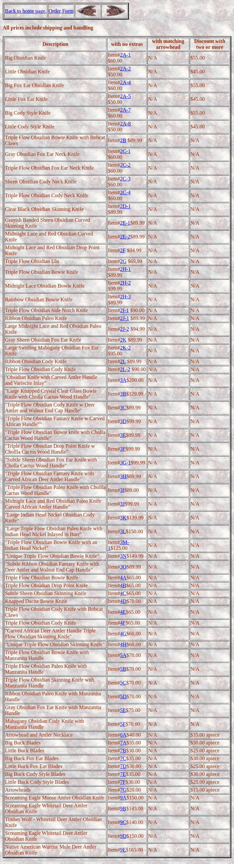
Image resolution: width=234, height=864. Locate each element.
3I (122, 490)
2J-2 (124, 329)
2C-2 (125, 165)
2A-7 (125, 110)
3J (122, 504)
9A (123, 797)
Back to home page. (26, 11)
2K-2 (125, 347)
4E (123, 612)
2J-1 (124, 318)
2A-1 (125, 55)
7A (123, 742)
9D (123, 836)
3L (123, 531)
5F (123, 724)
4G (123, 633)
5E (123, 710)
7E (123, 774)
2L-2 (125, 369)
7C (123, 758)
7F (123, 782)
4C (123, 593)
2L (123, 361)
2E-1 (125, 223)
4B (123, 585)
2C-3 (125, 178)
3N (123, 556)
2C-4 (125, 192)
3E (123, 435)
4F (123, 623)
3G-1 (125, 462)
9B (123, 808)
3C (123, 407)
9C (123, 822)
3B (123, 394)
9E (123, 850)
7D (123, 766)
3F (123, 449)
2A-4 (125, 82)
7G (123, 790)
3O (123, 567)
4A (123, 577)
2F (123, 250)
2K (123, 340)
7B (123, 750)
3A (123, 380)
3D (123, 421)
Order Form (61, 11)
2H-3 (125, 296)
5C (123, 683)
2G (123, 261)
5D (123, 696)
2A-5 (125, 96)
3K (123, 517)
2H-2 (125, 283)
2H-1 (125, 269)
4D (123, 601)
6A (123, 735)
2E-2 (125, 236)
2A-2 (125, 68)
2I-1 (124, 310)
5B (123, 669)
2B (123, 140)
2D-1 (125, 206)
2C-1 (125, 151)
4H (123, 644)
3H (123, 476)
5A (123, 655)
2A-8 (125, 123)
